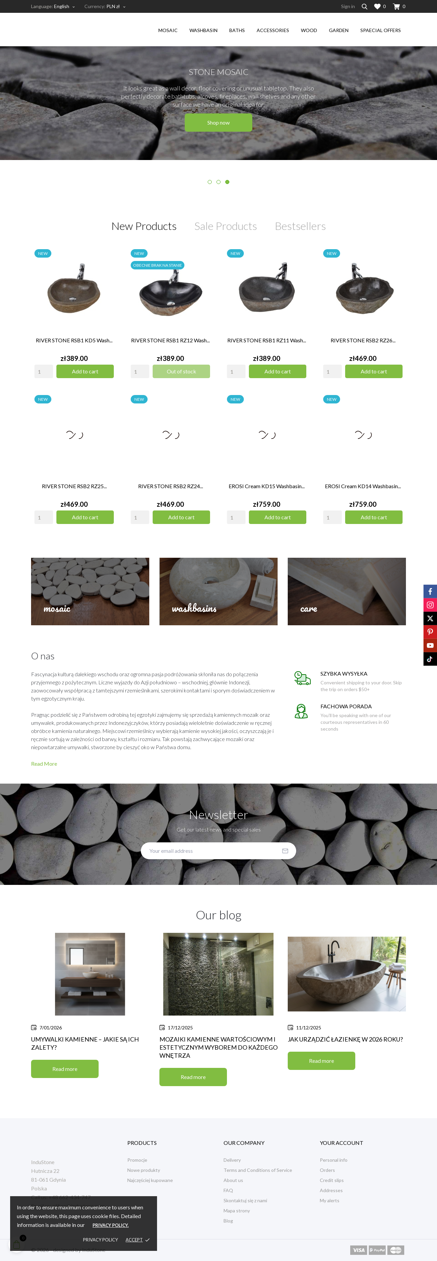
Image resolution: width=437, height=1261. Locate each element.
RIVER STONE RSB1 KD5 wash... (74, 340)
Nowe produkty (143, 1170)
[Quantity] (43, 371)
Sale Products (226, 225)
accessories (273, 30)
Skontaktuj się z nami (245, 1200)
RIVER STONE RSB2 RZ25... (74, 486)
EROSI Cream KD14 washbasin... (363, 486)
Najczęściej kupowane (150, 1180)
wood (309, 30)
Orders (327, 1170)
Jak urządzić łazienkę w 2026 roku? (345, 1039)
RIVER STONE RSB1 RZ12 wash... (170, 340)
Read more (64, 1069)
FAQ (228, 1190)
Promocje (137, 1160)
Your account (341, 1142)
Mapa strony (237, 1210)
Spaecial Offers (380, 30)
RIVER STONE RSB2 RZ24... (170, 486)
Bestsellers (300, 225)
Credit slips (332, 1180)
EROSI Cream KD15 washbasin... (267, 486)
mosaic (168, 30)
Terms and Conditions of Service (258, 1170)
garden (339, 30)
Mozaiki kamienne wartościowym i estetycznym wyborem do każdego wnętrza (218, 1047)
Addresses (331, 1190)
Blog (228, 1221)
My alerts (329, 1200)
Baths (237, 30)
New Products (144, 225)
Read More (44, 763)
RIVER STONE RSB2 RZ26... (363, 340)
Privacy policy (100, 1239)
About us (233, 1180)
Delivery (232, 1160)
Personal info (334, 1160)
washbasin (203, 30)
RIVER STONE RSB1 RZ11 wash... (266, 340)
